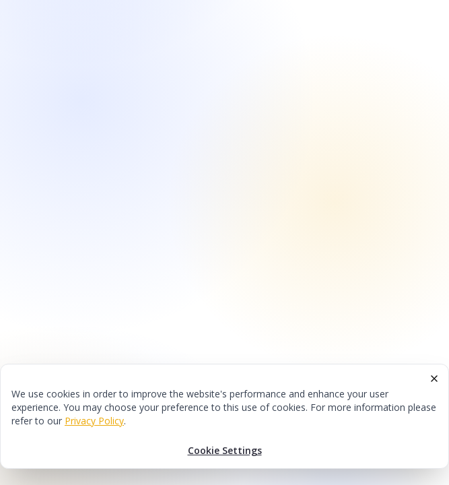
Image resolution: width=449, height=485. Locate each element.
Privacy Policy (94, 420)
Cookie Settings (225, 450)
